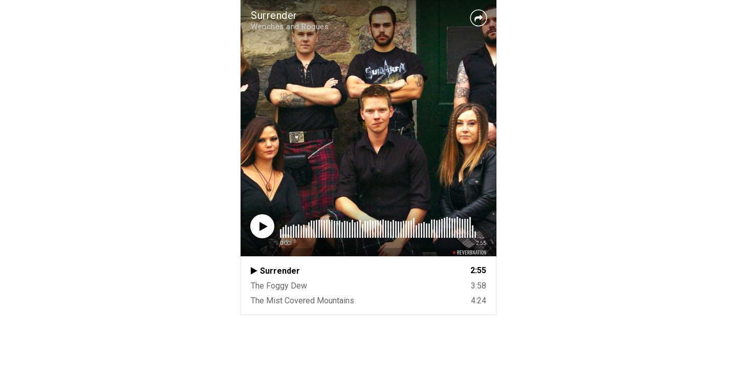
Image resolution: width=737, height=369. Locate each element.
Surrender (274, 15)
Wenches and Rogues (290, 26)
